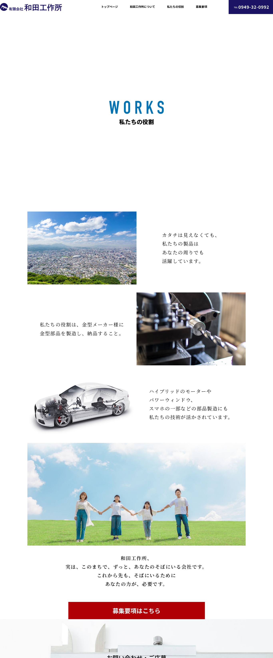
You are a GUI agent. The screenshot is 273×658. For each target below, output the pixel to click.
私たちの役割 (175, 6)
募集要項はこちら (136, 610)
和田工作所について (142, 6)
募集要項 (201, 6)
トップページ (109, 6)
